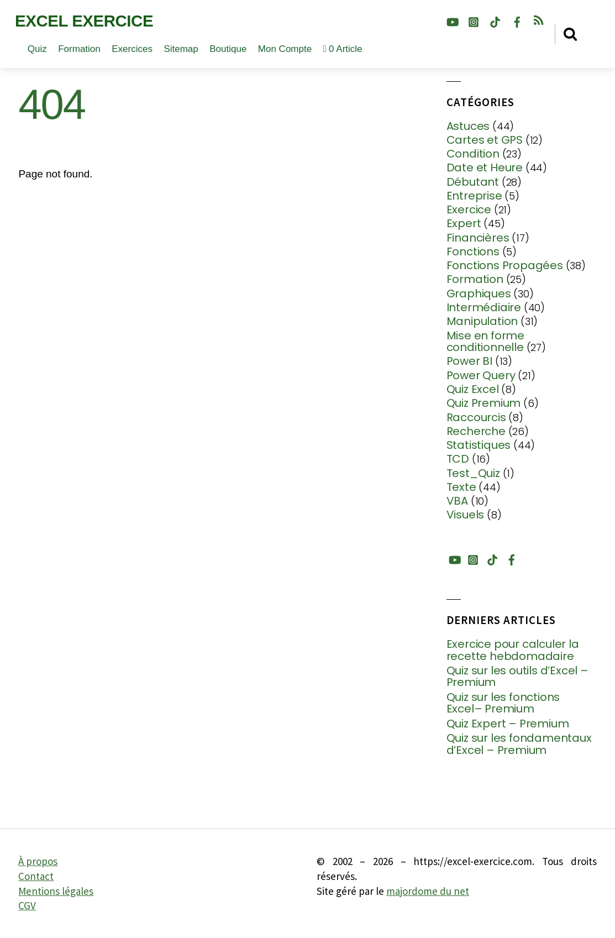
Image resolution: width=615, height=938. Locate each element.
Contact (36, 876)
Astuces (468, 126)
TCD (457, 459)
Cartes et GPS (484, 140)
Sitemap (181, 49)
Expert (463, 223)
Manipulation (482, 321)
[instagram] (473, 20)
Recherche (476, 431)
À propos (37, 861)
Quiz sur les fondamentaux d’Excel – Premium (519, 744)
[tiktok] (495, 20)
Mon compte (285, 49)
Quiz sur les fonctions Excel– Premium (503, 703)
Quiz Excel (472, 389)
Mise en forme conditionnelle (485, 341)
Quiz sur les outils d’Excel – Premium (517, 677)
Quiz (37, 49)
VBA (457, 501)
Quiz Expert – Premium (507, 724)
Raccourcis (476, 417)
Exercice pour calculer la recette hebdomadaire (512, 650)
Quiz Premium (483, 403)
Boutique (227, 49)
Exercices (132, 49)
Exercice (468, 209)
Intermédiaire (483, 307)
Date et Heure (484, 167)
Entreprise (474, 195)
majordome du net (427, 891)
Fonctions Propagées (504, 265)
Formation (79, 49)
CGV (27, 905)
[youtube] (452, 20)
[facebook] (517, 20)
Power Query (481, 375)
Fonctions (473, 251)
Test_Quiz (473, 473)
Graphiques (478, 293)
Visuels (465, 514)
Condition (473, 153)
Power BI (469, 361)
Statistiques (478, 445)
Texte (461, 487)
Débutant (472, 182)
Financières (477, 237)
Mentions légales (55, 891)
